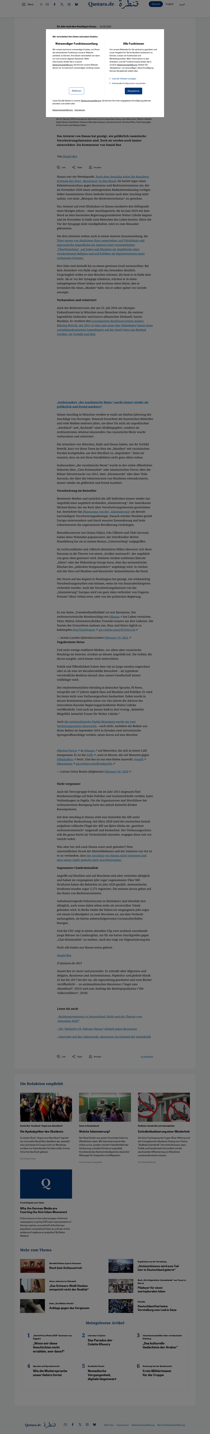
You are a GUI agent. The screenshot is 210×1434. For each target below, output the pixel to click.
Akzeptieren (133, 90)
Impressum (80, 110)
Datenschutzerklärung (62, 64)
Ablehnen (76, 90)
